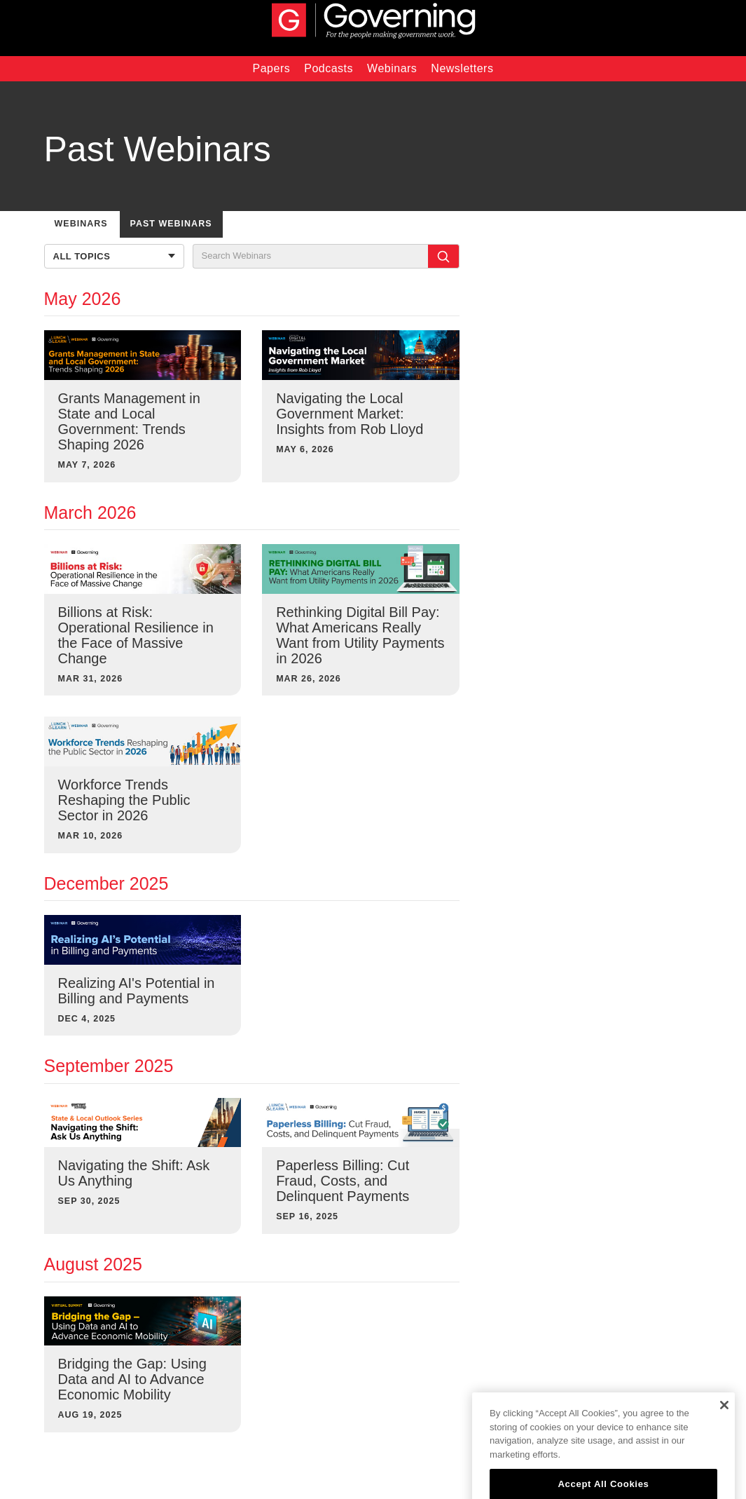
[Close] (724, 1416)
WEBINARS (81, 224)
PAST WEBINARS (171, 224)
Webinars (392, 68)
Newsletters (462, 68)
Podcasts (328, 68)
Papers (272, 68)
